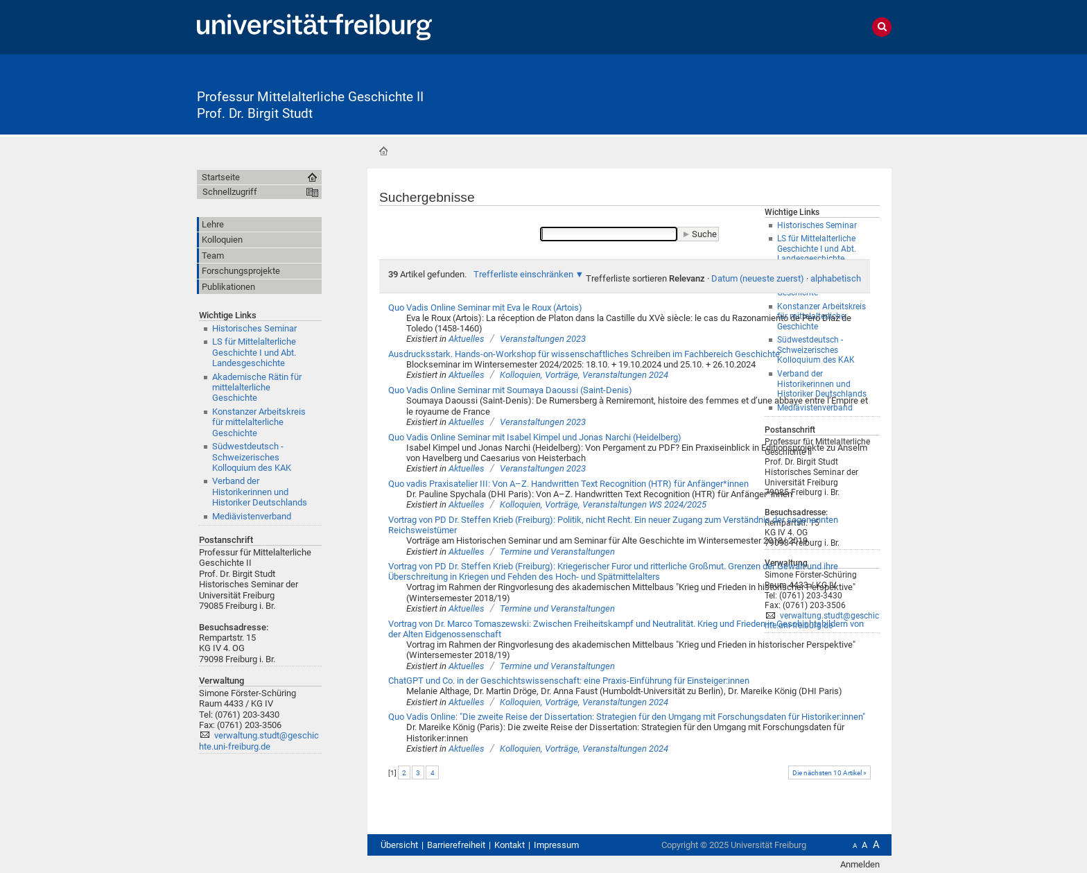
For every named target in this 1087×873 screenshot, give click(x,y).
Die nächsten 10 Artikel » (829, 772)
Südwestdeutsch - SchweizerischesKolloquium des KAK (251, 457)
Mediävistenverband (251, 516)
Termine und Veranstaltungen (557, 551)
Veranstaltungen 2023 (543, 339)
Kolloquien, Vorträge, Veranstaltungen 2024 (584, 375)
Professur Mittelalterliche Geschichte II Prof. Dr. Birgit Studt (310, 105)
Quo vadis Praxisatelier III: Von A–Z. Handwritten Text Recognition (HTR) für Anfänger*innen (568, 483)
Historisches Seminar (254, 328)
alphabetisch (835, 278)
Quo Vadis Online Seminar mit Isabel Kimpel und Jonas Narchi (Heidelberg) (534, 437)
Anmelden (860, 864)
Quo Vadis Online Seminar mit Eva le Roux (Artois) (485, 307)
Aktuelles (467, 339)
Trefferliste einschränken (523, 274)
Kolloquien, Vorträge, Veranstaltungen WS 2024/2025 (603, 504)
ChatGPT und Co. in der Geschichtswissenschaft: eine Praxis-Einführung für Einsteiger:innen (568, 680)
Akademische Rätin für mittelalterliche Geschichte (257, 388)
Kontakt (509, 845)
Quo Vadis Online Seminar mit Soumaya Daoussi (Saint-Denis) (510, 390)
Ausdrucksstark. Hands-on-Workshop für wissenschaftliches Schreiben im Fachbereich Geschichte (584, 354)
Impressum (556, 845)
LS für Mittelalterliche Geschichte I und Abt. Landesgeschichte (254, 352)
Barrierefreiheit (456, 845)
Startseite (383, 151)
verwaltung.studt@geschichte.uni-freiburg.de (259, 740)
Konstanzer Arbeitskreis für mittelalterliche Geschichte (259, 422)
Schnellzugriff (229, 192)
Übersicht (399, 845)
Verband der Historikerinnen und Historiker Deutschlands (259, 492)
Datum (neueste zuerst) (757, 278)
